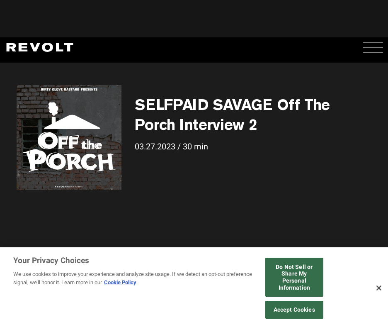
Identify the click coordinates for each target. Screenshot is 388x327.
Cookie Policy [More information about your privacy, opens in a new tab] (120, 282)
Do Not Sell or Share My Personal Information (294, 277)
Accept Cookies (294, 309)
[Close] (379, 288)
